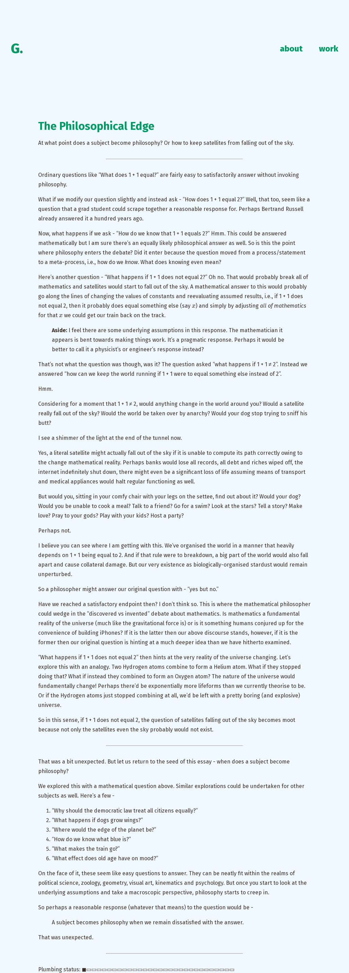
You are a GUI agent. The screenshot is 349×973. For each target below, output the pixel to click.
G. (17, 49)
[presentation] (194, 305)
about (291, 48)
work (328, 48)
